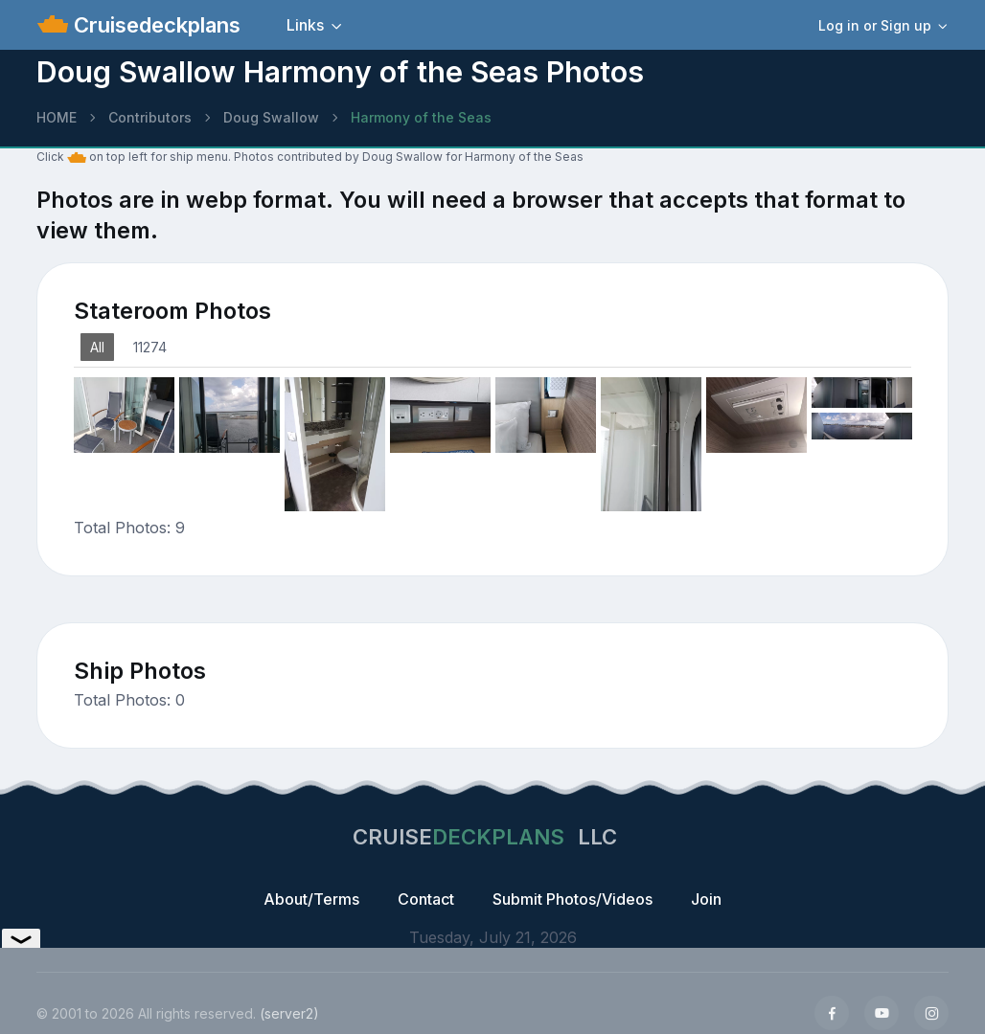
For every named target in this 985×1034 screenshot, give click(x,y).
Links (305, 24)
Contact (426, 899)
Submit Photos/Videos (572, 899)
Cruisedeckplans (154, 24)
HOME (56, 117)
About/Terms (311, 899)
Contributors (150, 117)
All (97, 347)
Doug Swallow (271, 117)
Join (706, 899)
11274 (150, 347)
